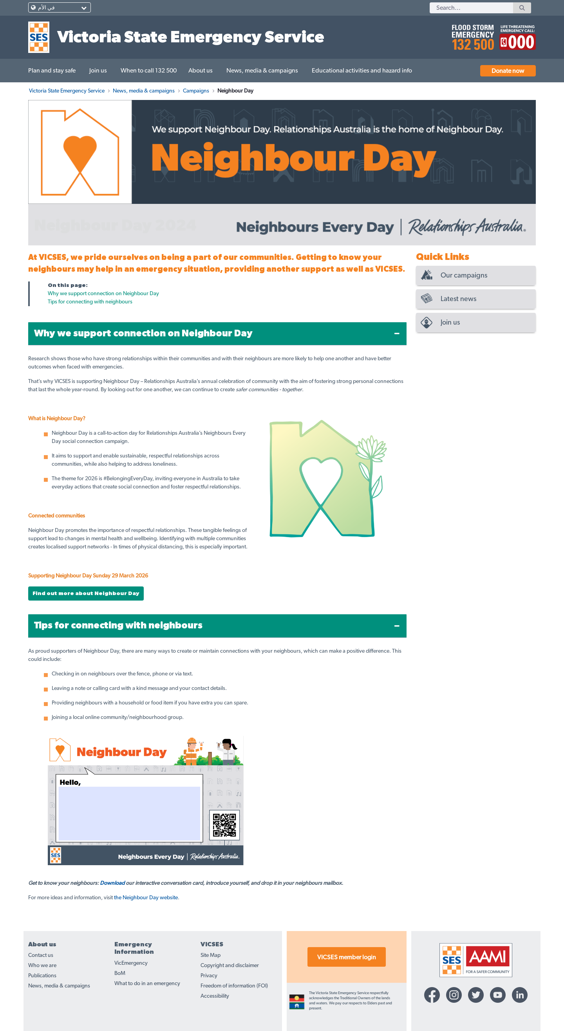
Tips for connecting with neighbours (90, 302)
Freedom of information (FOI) (234, 986)
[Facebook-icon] (432, 995)
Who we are (42, 965)
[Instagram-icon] (454, 995)
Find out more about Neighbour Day (86, 593)
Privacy (209, 975)
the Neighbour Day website (146, 897)
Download (112, 883)
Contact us (40, 955)
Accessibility (215, 996)
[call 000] (515, 34)
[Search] (471, 7)
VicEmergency (131, 963)
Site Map (211, 955)
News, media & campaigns (59, 986)
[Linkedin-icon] (520, 995)
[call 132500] (471, 34)
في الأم (46, 8)
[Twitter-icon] (476, 995)
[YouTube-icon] (498, 995)
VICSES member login (346, 957)
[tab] (217, 334)
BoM (119, 973)
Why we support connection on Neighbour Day (103, 293)
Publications (42, 975)
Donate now (508, 71)
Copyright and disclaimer (230, 965)
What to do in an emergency (147, 983)
